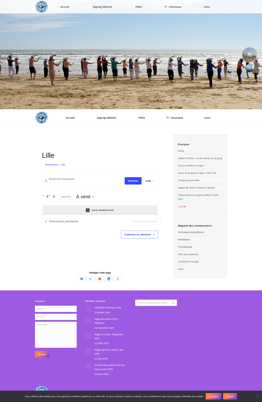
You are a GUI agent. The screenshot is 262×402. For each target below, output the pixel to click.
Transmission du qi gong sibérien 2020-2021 (198, 197)
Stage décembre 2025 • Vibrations (106, 321)
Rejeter (230, 396)
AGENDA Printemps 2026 (107, 307)
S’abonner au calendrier (137, 234)
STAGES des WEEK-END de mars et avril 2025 (109, 367)
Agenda (182, 206)
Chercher (133, 181)
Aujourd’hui (66, 197)
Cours (181, 151)
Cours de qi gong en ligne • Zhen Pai (197, 173)
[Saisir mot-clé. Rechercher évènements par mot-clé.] (83, 179)
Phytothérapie (185, 247)
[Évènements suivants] (54, 196)
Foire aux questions (188, 254)
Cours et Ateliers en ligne (191, 165)
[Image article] (88, 309)
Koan (180, 269)
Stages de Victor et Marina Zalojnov (196, 187)
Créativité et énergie (188, 261)
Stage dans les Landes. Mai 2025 (108, 351)
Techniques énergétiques (191, 232)
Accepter (213, 396)
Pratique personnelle (188, 180)
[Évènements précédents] (47, 196)
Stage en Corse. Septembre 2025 (108, 336)
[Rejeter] (257, 396)
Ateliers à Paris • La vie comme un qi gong (200, 158)
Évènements (51, 164)
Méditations (184, 239)
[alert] (100, 210)
